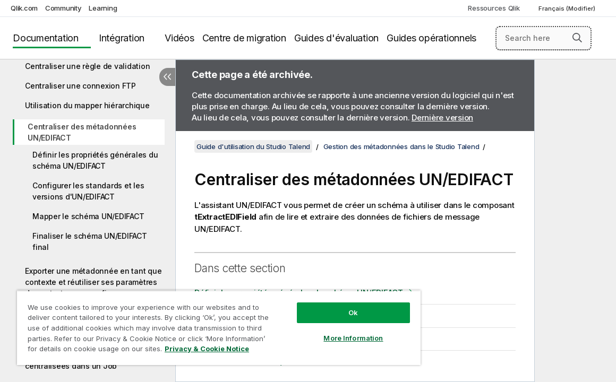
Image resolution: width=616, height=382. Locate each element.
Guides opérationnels (431, 38)
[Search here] (544, 38)
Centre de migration (244, 38)
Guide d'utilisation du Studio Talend (253, 146)
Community (63, 8)
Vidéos (179, 38)
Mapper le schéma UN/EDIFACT (88, 216)
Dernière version (442, 117)
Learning (103, 8)
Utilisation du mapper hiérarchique (87, 105)
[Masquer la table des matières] (167, 77)
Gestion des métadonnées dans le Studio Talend (401, 146)
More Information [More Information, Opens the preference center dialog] (314, 330)
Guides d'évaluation (336, 38)
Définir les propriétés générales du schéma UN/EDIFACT (95, 160)
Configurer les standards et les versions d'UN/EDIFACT (88, 191)
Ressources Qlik (493, 8)
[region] (195, 323)
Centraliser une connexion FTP (80, 85)
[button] (577, 37)
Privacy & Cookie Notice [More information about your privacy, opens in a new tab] (103, 350)
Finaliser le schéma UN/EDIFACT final (89, 241)
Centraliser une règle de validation (87, 66)
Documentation (46, 38)
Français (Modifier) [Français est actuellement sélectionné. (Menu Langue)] (567, 8)
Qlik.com (24, 8)
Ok (314, 304)
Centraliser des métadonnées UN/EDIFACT (82, 132)
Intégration (121, 38)
